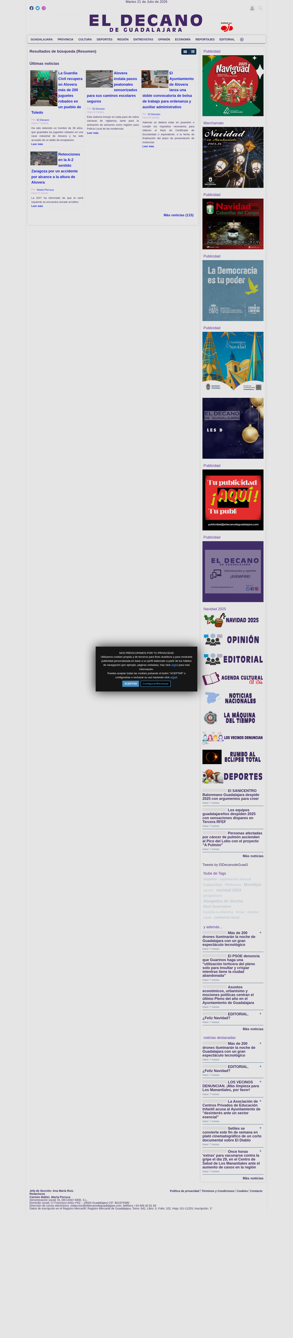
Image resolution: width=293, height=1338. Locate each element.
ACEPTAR (130, 683)
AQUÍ (174, 665)
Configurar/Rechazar (156, 683)
